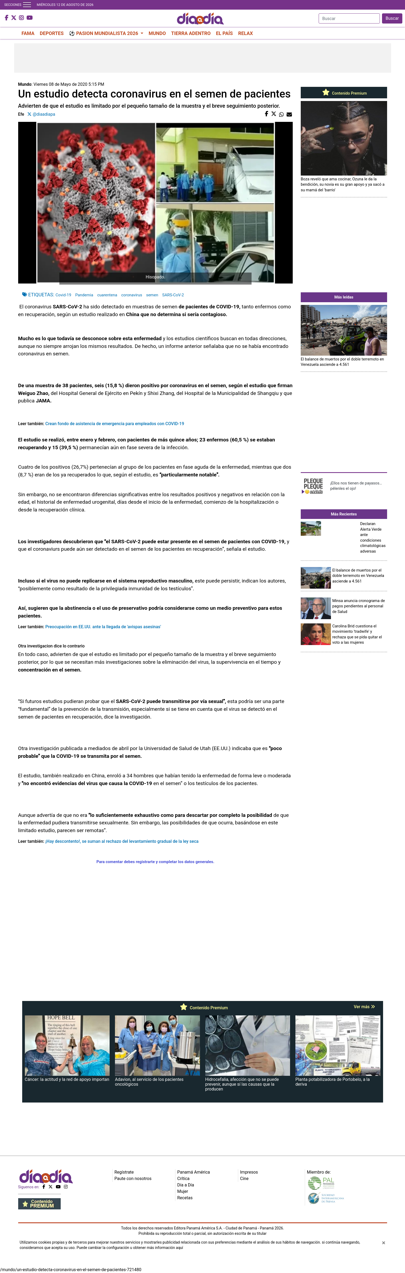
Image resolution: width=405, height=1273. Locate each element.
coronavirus (131, 295)
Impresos (249, 1172)
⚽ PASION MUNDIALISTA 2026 (104, 33)
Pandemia (84, 295)
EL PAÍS (224, 33)
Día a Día (185, 1184)
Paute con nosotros (133, 1178)
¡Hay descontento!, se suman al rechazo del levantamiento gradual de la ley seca (122, 841)
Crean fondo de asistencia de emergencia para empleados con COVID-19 (114, 423)
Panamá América (193, 1172)
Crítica (183, 1178)
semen (152, 295)
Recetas (184, 1197)
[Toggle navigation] (27, 5)
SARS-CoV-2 (173, 295)
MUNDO (157, 33)
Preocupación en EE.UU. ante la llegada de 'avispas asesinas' (103, 626)
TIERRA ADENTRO (191, 33)
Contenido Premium (344, 93)
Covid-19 (63, 295)
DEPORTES (52, 33)
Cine (244, 1178)
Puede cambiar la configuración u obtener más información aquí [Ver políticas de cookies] (130, 1247)
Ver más (364, 1006)
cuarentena (107, 295)
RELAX (245, 33)
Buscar (392, 18)
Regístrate (124, 1172)
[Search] (349, 18)
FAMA (28, 33)
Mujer (182, 1191)
